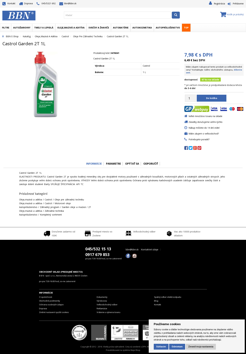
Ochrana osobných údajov (51, 304)
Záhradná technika (54, 210)
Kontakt (8, 3)
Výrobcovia (102, 301)
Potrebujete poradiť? (199, 139)
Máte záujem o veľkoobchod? (204, 133)
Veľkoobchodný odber (107, 304)
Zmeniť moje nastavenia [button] (200, 346)
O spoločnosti (45, 297)
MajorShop (135, 350)
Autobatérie (120, 27)
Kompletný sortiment (51, 214)
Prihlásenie (238, 3)
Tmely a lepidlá (43, 27)
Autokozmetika (142, 27)
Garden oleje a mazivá (74, 207)
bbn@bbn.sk (68, 3)
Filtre (5, 27)
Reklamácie (102, 308)
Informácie (92, 163)
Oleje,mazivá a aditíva (71, 27)
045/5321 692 (46, 3)
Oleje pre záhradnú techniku (88, 36)
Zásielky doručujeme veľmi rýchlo (205, 121)
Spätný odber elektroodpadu (167, 297)
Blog (156, 301)
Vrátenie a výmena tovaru (108, 312)
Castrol (65, 36)
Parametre (112, 163)
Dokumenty (102, 297)
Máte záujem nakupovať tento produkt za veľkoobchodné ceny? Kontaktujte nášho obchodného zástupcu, (214, 69)
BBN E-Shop (12, 36)
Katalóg (27, 36)
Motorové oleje (63, 203)
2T (89, 207)
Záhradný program (49, 207)
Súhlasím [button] (161, 346)
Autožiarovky (21, 27)
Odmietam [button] (177, 346)
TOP (186, 27)
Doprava (26, 3)
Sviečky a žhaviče (98, 27)
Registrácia (219, 3)
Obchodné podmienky (49, 301)
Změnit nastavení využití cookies (54, 312)
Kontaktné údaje (149, 249)
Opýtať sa (132, 163)
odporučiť (152, 163)
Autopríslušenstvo (168, 27)
